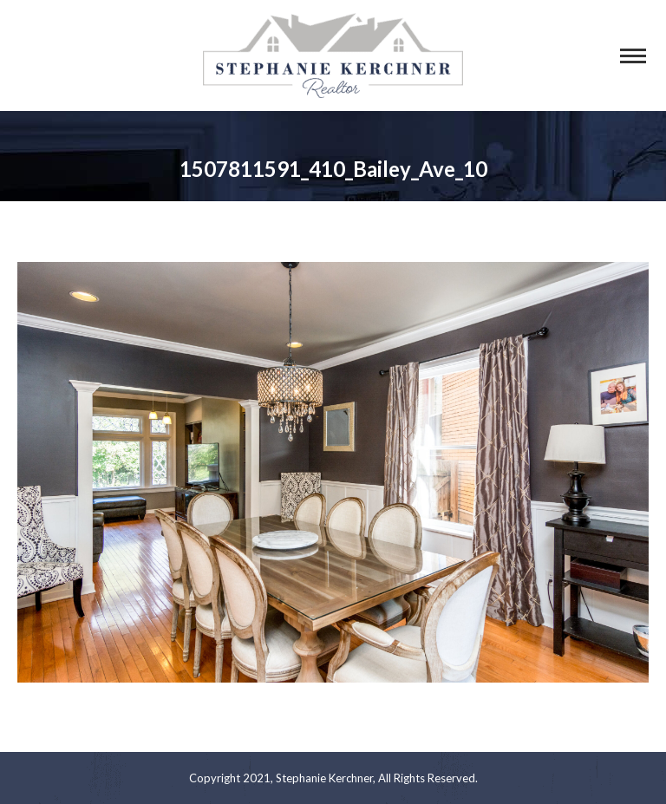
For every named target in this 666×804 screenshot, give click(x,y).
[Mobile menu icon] (633, 56)
